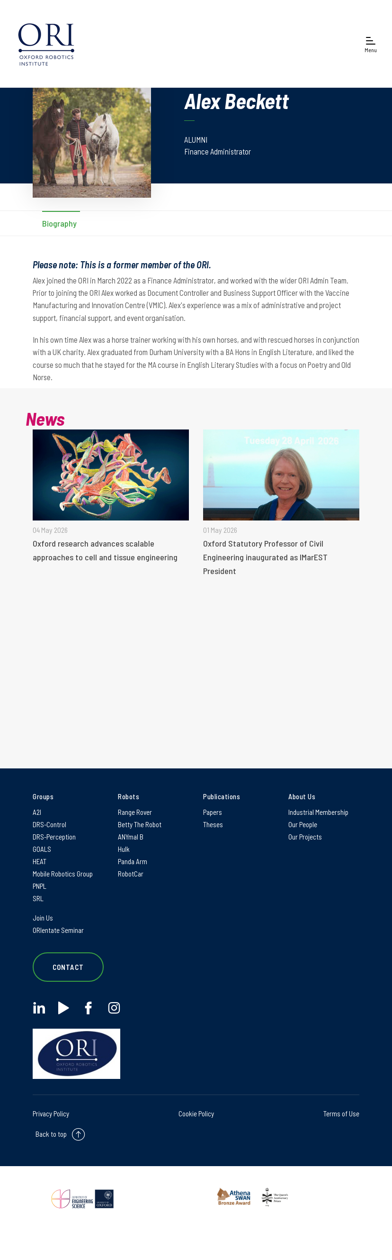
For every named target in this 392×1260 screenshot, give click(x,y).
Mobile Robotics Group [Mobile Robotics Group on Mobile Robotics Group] (63, 873)
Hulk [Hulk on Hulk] (124, 849)
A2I (37, 812)
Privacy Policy (51, 1113)
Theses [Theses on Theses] (213, 824)
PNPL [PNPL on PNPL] (39, 886)
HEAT (39, 861)
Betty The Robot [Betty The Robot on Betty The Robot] (139, 824)
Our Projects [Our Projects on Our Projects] (305, 836)
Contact (68, 967)
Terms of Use (341, 1113)
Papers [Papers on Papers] (212, 812)
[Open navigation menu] (370, 43)
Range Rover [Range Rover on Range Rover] (135, 812)
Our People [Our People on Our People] (302, 824)
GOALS (42, 849)
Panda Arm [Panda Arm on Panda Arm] (132, 861)
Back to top (51, 1134)
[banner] (46, 44)
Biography (59, 223)
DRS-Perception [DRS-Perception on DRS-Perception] (54, 836)
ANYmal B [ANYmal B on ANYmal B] (130, 836)
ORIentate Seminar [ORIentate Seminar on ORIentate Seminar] (58, 930)
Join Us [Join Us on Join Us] (43, 917)
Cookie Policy (196, 1113)
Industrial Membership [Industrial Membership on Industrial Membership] (318, 812)
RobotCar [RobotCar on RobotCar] (130, 873)
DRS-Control (49, 824)
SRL (38, 898)
